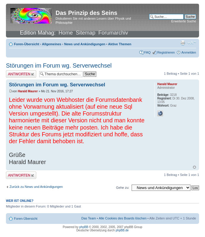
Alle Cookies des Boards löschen (122, 218)
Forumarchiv (113, 33)
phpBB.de (122, 230)
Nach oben (194, 167)
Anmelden (188, 52)
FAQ (147, 52)
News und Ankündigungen (84, 44)
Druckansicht (182, 43)
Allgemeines (51, 44)
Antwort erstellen (21, 74)
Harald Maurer (28, 91)
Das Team (88, 218)
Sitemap (85, 33)
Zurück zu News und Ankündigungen (36, 186)
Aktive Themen (119, 44)
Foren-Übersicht (26, 44)
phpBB (83, 227)
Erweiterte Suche (183, 21)
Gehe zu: (122, 187)
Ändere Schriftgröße (191, 43)
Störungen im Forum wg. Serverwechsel (59, 65)
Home (66, 33)
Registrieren (166, 52)
